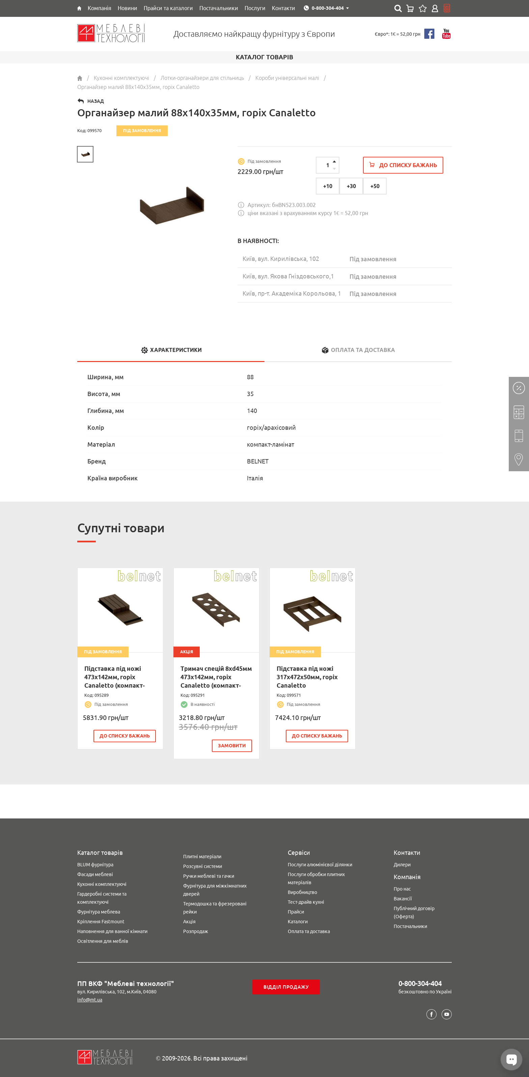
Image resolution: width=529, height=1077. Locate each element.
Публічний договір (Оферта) (414, 912)
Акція (189, 921)
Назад (95, 101)
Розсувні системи (202, 866)
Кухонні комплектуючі (102, 884)
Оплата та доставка (309, 931)
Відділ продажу (286, 987)
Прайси (296, 912)
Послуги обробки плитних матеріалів (316, 878)
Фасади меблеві (95, 874)
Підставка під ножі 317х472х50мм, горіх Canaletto (307, 677)
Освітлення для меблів (102, 941)
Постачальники (410, 926)
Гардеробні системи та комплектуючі (102, 898)
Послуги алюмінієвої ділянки (320, 864)
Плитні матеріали (202, 856)
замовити (232, 745)
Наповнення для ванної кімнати (112, 931)
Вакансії (403, 898)
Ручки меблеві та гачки (208, 876)
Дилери (402, 864)
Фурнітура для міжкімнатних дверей (215, 890)
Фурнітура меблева (98, 912)
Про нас (402, 889)
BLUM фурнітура (95, 864)
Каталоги (298, 921)
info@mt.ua (89, 1000)
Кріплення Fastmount (100, 921)
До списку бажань (125, 736)
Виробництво (302, 892)
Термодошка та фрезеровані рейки (215, 908)
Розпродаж (195, 931)
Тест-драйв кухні (306, 902)
